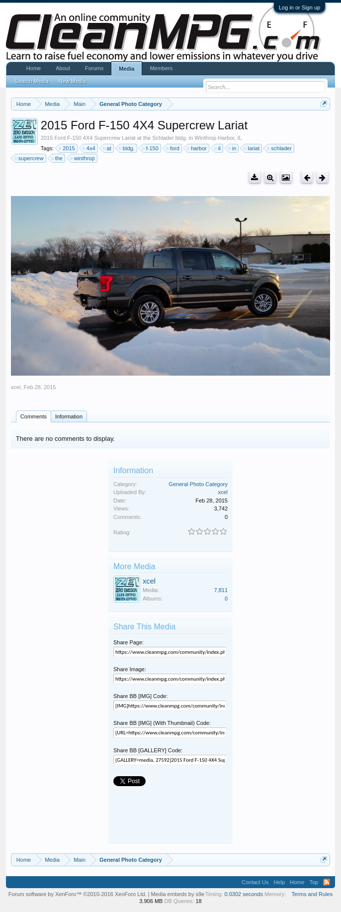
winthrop (83, 158)
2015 (67, 148)
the (57, 158)
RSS (326, 882)
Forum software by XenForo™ (77, 894)
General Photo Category (198, 484)
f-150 (151, 148)
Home (33, 68)
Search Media (32, 81)
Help (279, 882)
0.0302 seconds (244, 894)
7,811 (221, 590)
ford (173, 148)
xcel (16, 387)
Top (313, 882)
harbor (197, 148)
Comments (33, 416)
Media (126, 69)
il (218, 148)
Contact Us (255, 882)
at (107, 148)
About (63, 68)
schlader (280, 148)
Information (69, 416)
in (233, 148)
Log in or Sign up (299, 7)
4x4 (89, 148)
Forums (94, 68)
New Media (72, 81)
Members (161, 68)
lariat (252, 148)
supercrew (29, 158)
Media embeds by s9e (178, 894)
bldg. (127, 148)
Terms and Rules (312, 894)
